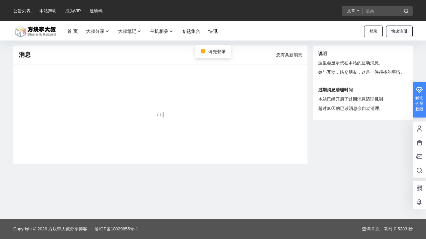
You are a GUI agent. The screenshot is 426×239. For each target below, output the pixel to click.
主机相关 (162, 31)
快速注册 (399, 31)
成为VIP (73, 10)
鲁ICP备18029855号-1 (116, 228)
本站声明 (48, 10)
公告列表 (22, 10)
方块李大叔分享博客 (67, 228)
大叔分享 (98, 31)
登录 (373, 31)
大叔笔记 (130, 31)
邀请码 (96, 10)
